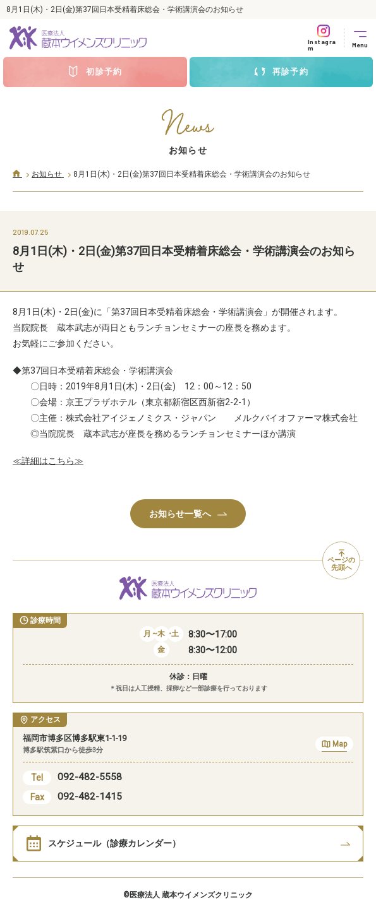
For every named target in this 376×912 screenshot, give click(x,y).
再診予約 (281, 72)
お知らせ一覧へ (188, 514)
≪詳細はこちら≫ (48, 461)
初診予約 (95, 72)
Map (334, 746)
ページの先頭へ (341, 561)
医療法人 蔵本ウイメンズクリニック (191, 895)
